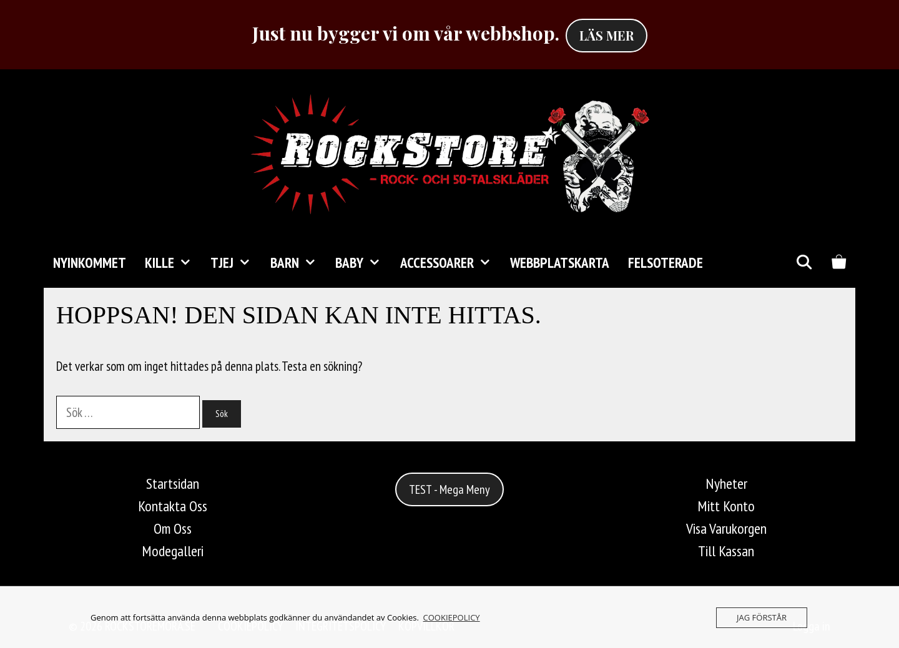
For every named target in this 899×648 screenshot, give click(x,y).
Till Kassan (726, 551)
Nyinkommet (89, 262)
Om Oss (173, 528)
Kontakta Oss (172, 506)
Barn (298, 263)
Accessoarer (450, 263)
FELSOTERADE (665, 262)
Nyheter (726, 483)
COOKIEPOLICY (451, 617)
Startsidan (172, 483)
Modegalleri (173, 551)
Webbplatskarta (559, 262)
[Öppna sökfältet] (803, 263)
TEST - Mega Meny (449, 489)
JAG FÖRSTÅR (762, 617)
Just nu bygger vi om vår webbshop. (405, 33)
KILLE (173, 263)
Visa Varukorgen (726, 528)
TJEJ (235, 263)
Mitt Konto (726, 506)
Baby (362, 263)
